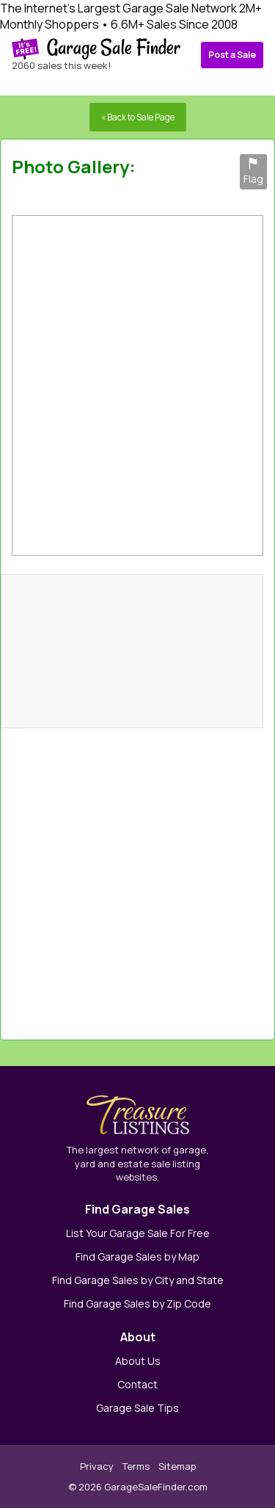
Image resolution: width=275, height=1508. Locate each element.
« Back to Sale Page (138, 117)
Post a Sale (232, 54)
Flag (253, 172)
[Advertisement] (194, 876)
